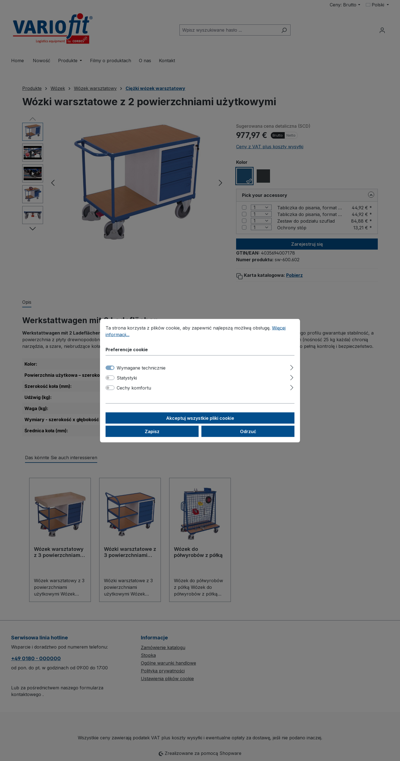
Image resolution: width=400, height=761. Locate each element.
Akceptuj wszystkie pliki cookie (200, 418)
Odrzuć (248, 431)
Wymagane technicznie (141, 367)
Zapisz (152, 431)
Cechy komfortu (134, 387)
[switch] (110, 377)
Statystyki (127, 377)
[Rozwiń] (291, 366)
